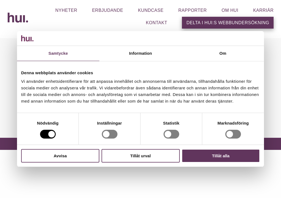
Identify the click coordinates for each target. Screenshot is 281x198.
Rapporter (192, 10)
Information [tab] (140, 53)
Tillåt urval (140, 155)
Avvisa (60, 155)
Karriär (263, 10)
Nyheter (66, 10)
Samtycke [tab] (58, 53)
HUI (17, 18)
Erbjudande (107, 10)
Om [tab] (222, 53)
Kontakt (156, 22)
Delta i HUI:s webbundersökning (227, 23)
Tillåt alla (221, 155)
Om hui (230, 10)
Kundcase (151, 10)
